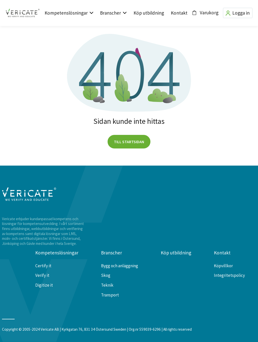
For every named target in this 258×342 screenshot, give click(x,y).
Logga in (238, 13)
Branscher (110, 13)
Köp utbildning (149, 13)
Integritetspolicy (229, 275)
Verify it (42, 275)
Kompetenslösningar (66, 13)
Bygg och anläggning (119, 266)
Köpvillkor (223, 266)
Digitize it (44, 285)
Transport (110, 295)
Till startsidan (129, 141)
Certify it (43, 266)
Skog (105, 275)
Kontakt (179, 13)
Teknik (107, 285)
